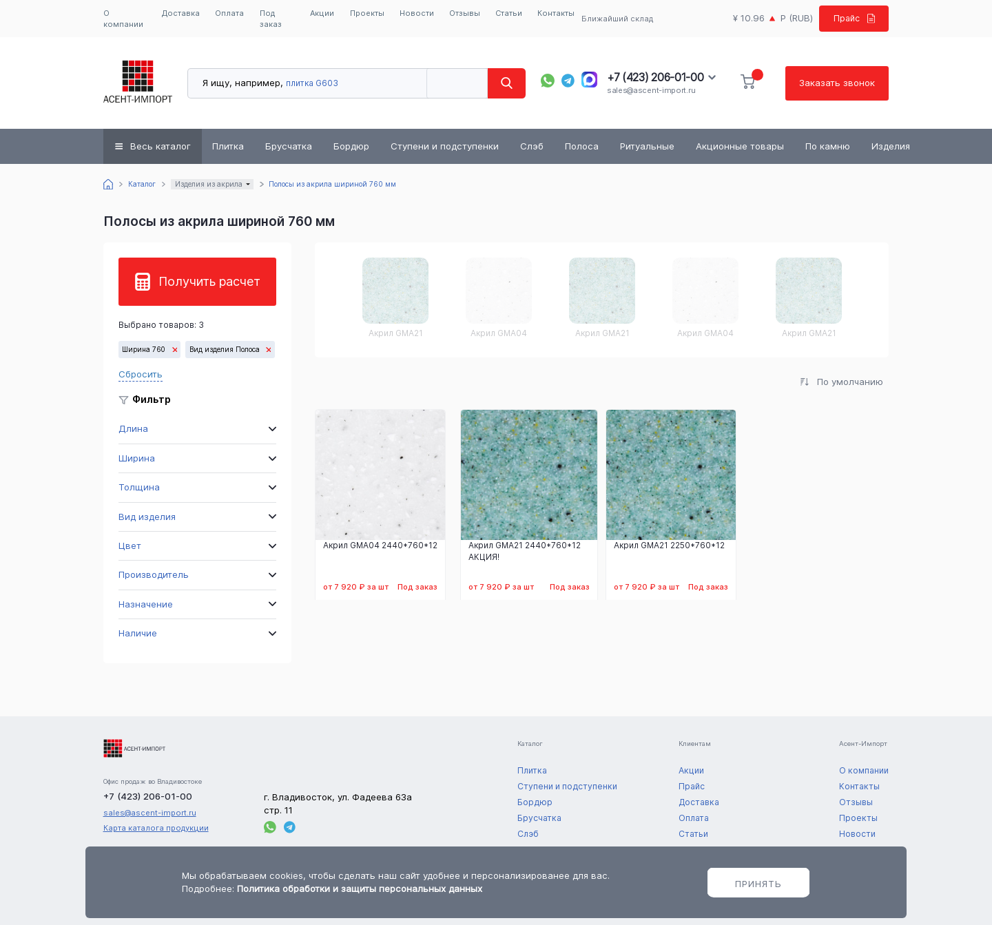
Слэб (532, 146)
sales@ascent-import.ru (651, 90)
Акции (322, 13)
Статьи (508, 13)
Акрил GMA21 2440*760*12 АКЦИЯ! (524, 551)
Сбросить (140, 374)
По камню (827, 146)
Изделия (890, 146)
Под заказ (271, 18)
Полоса (582, 146)
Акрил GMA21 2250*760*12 (669, 545)
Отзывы (464, 13)
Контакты (556, 13)
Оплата (229, 13)
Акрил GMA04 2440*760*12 (380, 545)
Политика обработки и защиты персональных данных (359, 888)
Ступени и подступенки (445, 146)
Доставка (181, 13)
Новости (417, 13)
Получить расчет (209, 281)
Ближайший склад (616, 18)
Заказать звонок (837, 82)
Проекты (367, 13)
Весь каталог (160, 146)
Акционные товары (740, 146)
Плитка (228, 146)
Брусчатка (288, 146)
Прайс (852, 17)
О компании (123, 18)
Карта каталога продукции (156, 828)
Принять (758, 883)
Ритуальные (647, 146)
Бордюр (351, 146)
